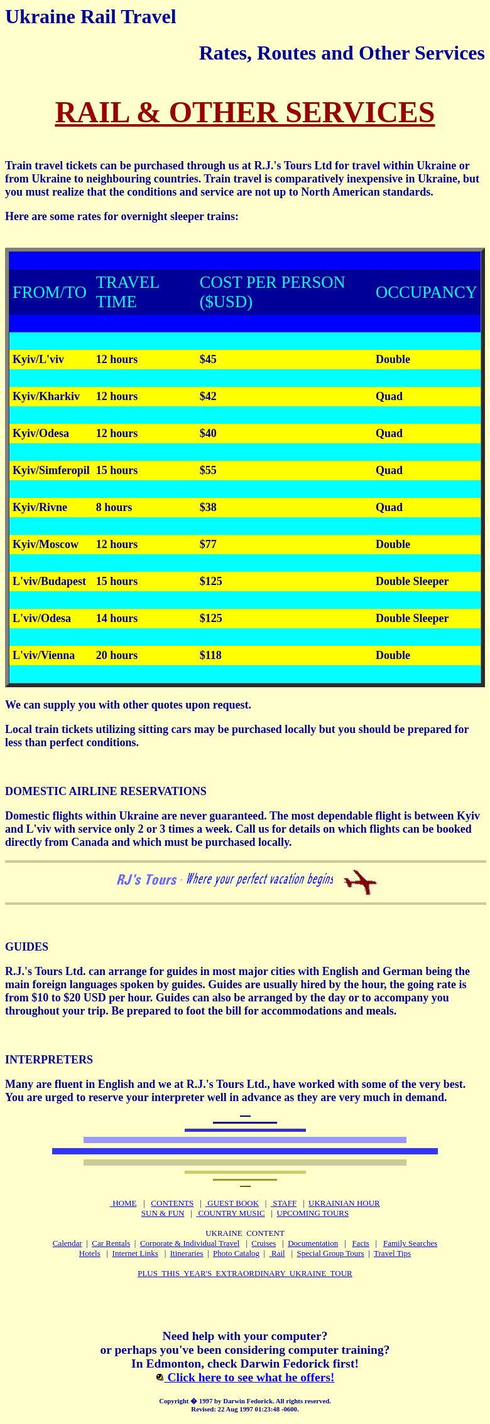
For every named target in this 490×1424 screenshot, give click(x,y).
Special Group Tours (330, 1253)
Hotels (90, 1253)
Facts (360, 1243)
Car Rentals (111, 1243)
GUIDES (26, 947)
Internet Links (135, 1253)
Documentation (313, 1243)
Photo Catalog (236, 1253)
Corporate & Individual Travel (190, 1243)
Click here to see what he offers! (245, 1377)
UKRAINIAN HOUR (344, 1203)
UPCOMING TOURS (312, 1213)
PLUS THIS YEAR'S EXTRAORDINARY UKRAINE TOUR (245, 1273)
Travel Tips (392, 1253)
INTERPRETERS (49, 1059)
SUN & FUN (163, 1213)
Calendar (67, 1243)
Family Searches (410, 1243)
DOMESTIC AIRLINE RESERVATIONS (106, 791)
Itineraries (187, 1253)
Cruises (263, 1243)
